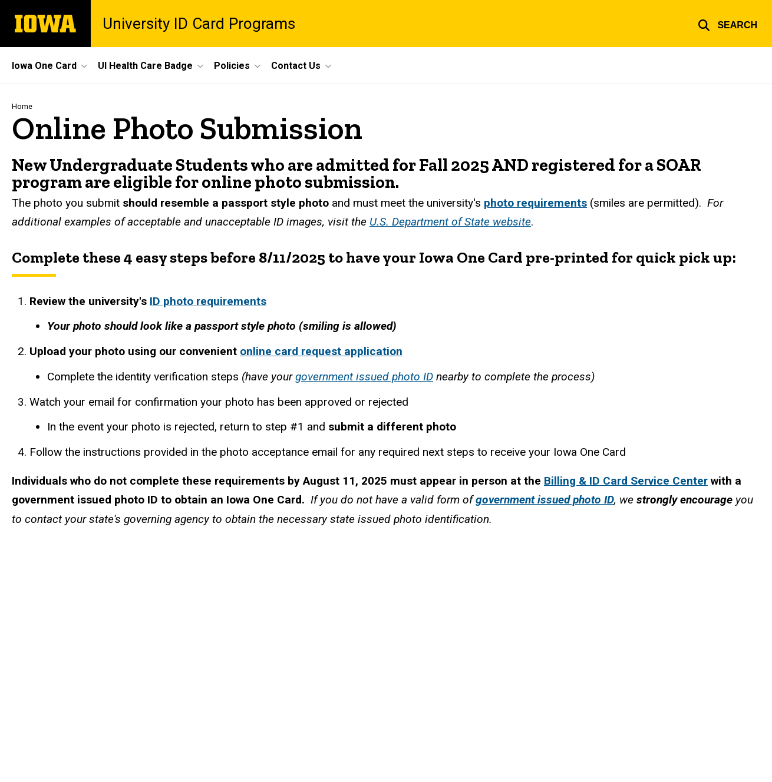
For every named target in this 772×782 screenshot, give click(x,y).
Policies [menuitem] (232, 65)
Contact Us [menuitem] (296, 65)
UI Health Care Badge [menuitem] (145, 65)
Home (22, 106)
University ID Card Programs (199, 23)
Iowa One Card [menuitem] (44, 65)
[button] (727, 23)
